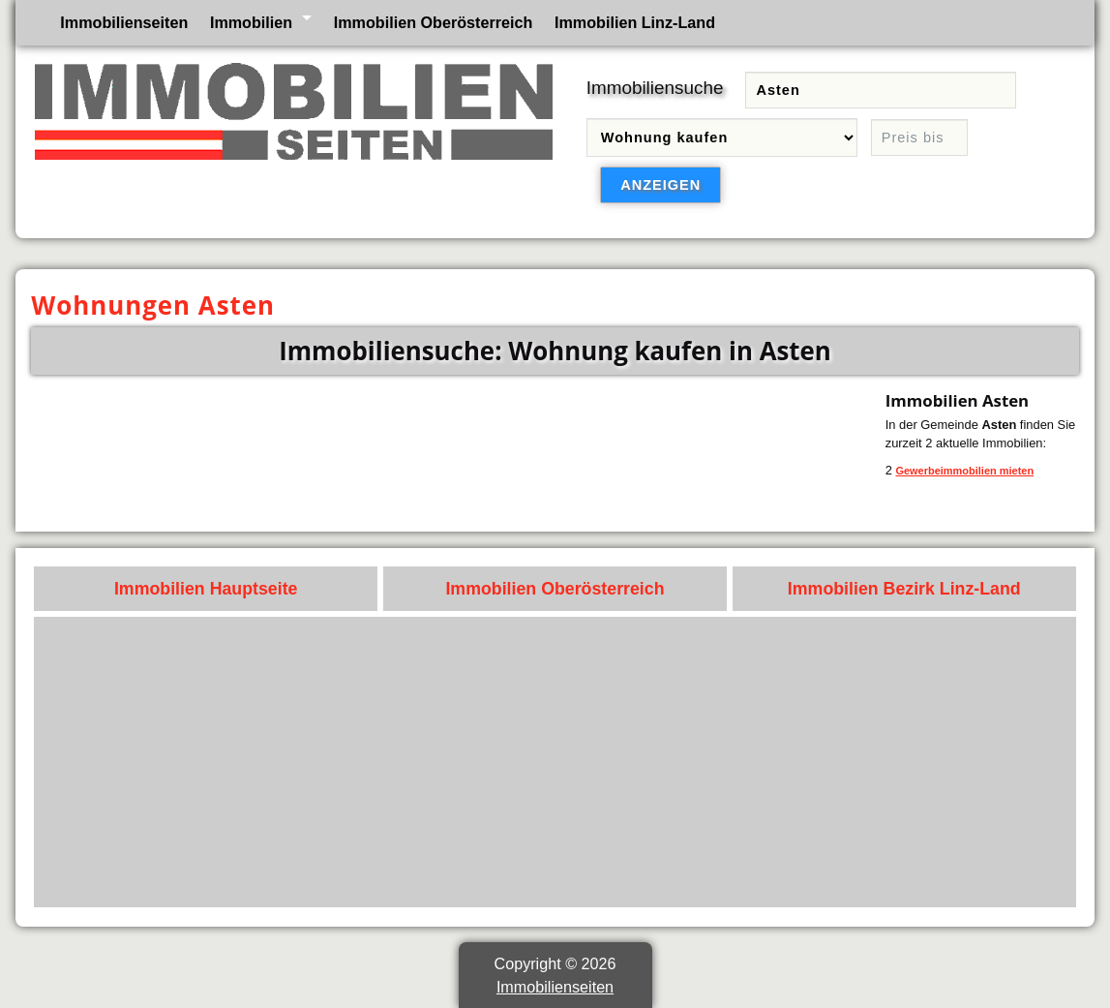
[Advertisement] (555, 762)
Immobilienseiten (124, 22)
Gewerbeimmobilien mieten (964, 470)
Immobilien (251, 22)
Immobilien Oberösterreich (433, 22)
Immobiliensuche (655, 87)
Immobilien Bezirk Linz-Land (904, 588)
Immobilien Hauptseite (206, 588)
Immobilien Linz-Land (635, 22)
